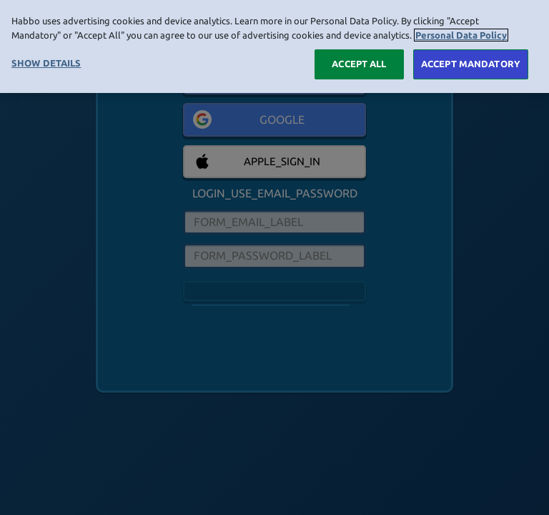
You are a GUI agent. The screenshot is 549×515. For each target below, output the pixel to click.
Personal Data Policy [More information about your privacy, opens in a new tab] (461, 35)
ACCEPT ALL (359, 64)
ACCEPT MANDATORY (470, 64)
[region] (274, 46)
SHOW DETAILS (46, 63)
